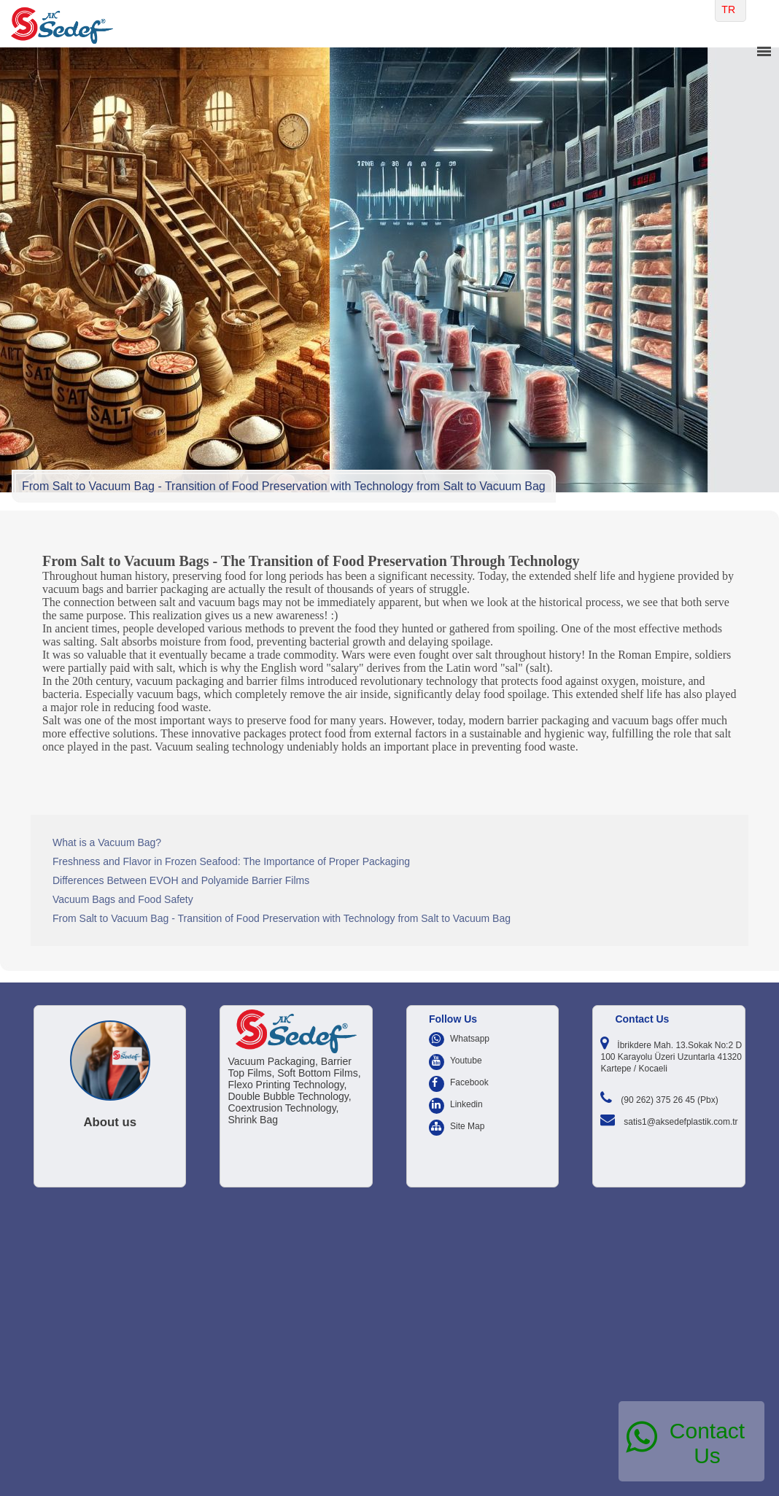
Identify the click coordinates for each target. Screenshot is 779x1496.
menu (763, 52)
